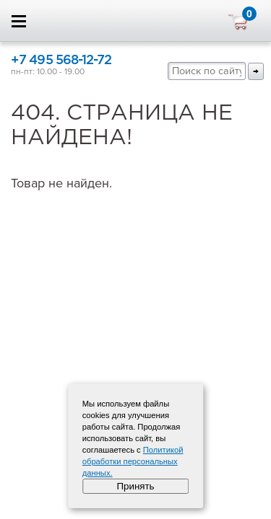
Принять (135, 486)
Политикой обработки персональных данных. (133, 461)
